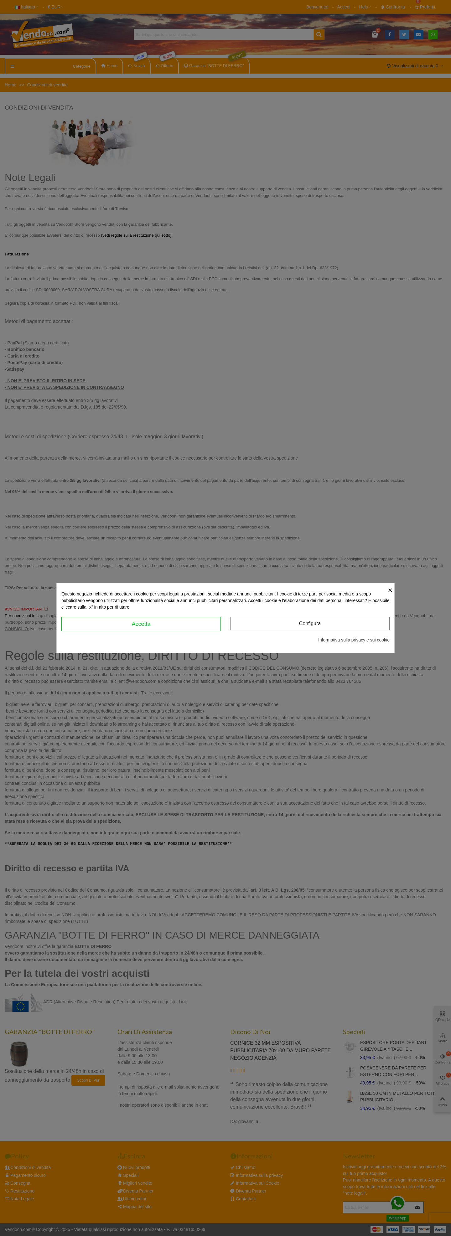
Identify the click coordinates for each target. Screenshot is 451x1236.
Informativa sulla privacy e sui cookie (354, 639)
